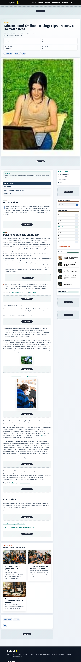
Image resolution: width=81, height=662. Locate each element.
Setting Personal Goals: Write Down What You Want (70, 277)
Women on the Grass (17, 292)
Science (47, 2)
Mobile (68, 239)
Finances (68, 224)
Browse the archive (64, 246)
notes (41, 435)
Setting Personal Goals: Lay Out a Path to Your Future (70, 264)
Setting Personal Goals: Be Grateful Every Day (71, 257)
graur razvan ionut (32, 376)
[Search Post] (77, 205)
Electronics (68, 236)
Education (65, 2)
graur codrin (32, 292)
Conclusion (7, 193)
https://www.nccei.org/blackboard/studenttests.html (18, 527)
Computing (68, 215)
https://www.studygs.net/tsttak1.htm (14, 524)
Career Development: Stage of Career (70, 283)
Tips (23, 53)
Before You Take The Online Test (14, 190)
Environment (56, 2)
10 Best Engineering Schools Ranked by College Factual (12, 568)
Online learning (8, 53)
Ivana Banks (8, 42)
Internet (68, 218)
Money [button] (40, 2)
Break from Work (16, 376)
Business (68, 221)
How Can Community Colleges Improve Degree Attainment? (14, 600)
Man (12, 482)
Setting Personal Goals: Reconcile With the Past (70, 270)
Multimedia (68, 242)
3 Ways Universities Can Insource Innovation (39, 567)
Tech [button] (33, 2)
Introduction (8, 186)
